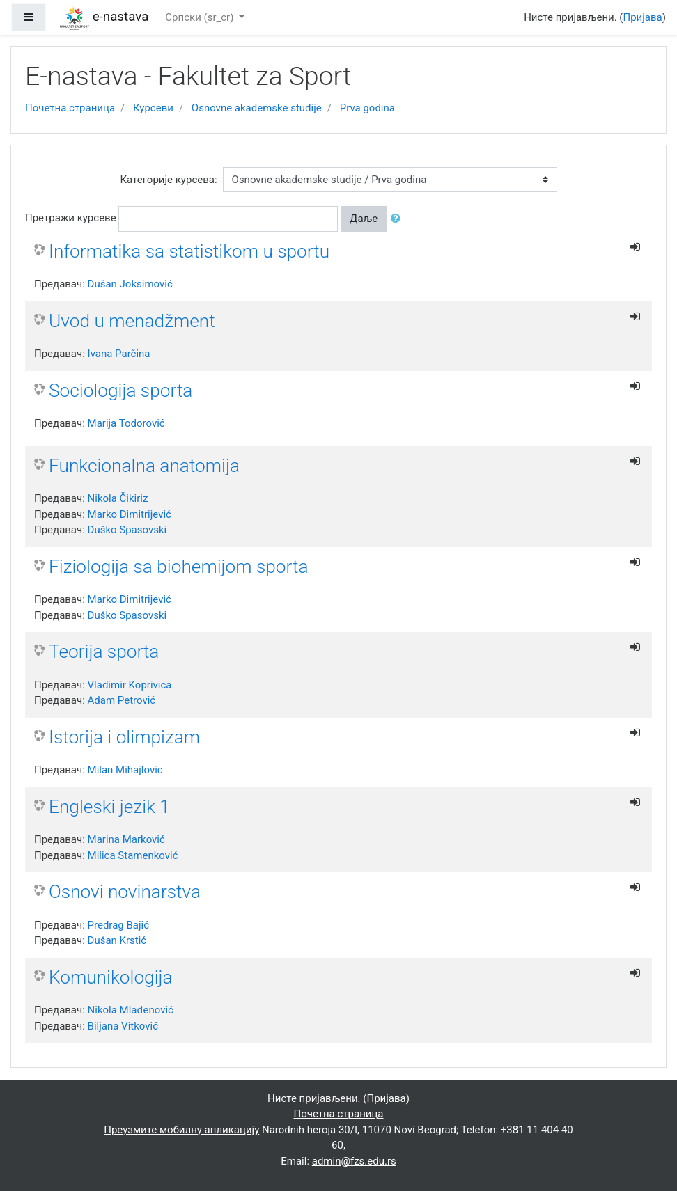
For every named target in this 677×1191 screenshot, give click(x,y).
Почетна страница (70, 108)
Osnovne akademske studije (257, 108)
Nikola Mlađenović (130, 1010)
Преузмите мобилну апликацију (181, 1129)
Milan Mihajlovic (125, 770)
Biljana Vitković (123, 1026)
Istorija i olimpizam (124, 737)
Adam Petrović (122, 700)
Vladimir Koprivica (130, 685)
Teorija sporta (104, 651)
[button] (398, 219)
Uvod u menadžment (132, 320)
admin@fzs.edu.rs (354, 1161)
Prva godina (367, 108)
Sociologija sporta (120, 390)
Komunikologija (111, 977)
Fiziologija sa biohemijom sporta (179, 566)
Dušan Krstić (117, 940)
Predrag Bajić (119, 925)
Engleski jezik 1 (109, 806)
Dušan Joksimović (130, 284)
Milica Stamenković (133, 855)
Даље (364, 218)
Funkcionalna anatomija (144, 465)
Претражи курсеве (70, 218)
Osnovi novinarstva (125, 891)
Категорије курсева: (168, 179)
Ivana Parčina (119, 353)
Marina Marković (126, 839)
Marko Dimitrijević (129, 514)
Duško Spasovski (127, 529)
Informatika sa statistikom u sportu (189, 251)
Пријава (642, 17)
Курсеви (153, 108)
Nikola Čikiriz (118, 498)
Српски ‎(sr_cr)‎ (200, 17)
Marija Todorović (126, 423)
